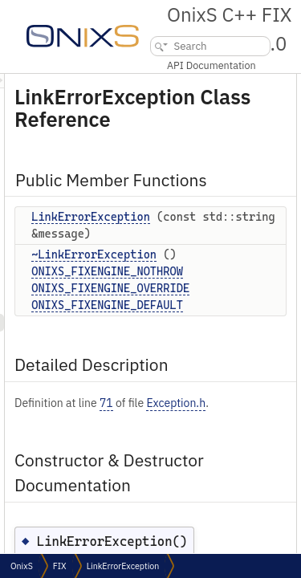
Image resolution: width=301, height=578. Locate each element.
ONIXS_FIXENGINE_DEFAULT (198, 347)
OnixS (21, 566)
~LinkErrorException (184, 297)
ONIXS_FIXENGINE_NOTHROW (198, 313)
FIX (60, 566)
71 (197, 445)
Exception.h (135, 462)
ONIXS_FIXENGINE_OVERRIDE (201, 330)
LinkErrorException (181, 242)
